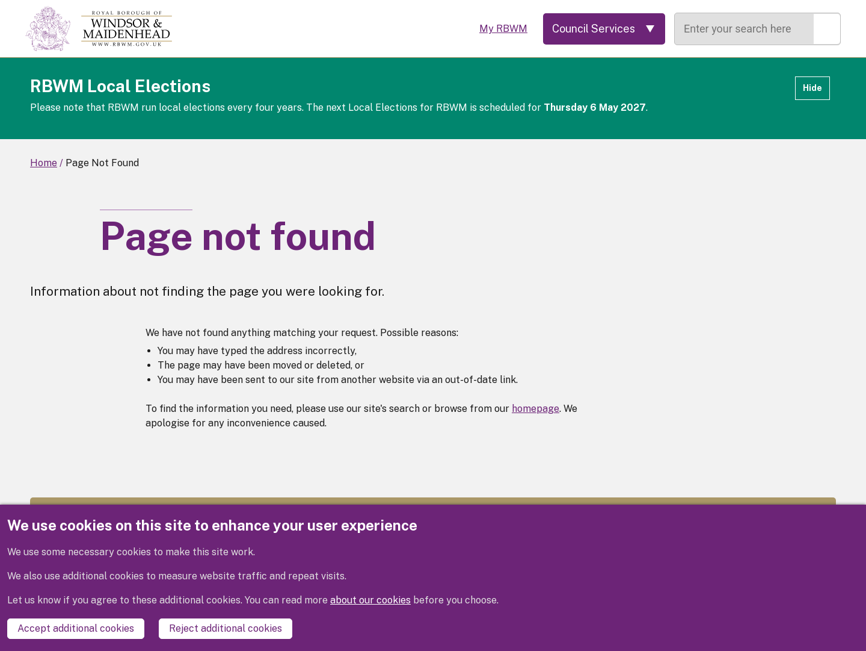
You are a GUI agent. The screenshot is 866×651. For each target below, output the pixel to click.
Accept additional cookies (75, 628)
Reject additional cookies (225, 628)
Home (43, 163)
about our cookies (370, 600)
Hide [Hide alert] (812, 88)
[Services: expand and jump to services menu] (604, 29)
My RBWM (503, 28)
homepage (535, 408)
